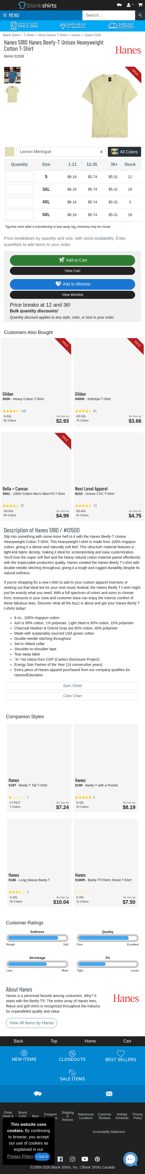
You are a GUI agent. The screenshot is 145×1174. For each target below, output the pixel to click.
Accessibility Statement (109, 1132)
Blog (35, 1116)
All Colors (124, 152)
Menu (10, 15)
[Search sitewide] (108, 15)
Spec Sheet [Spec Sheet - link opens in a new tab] (72, 686)
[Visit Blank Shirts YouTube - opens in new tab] (85, 1158)
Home (90, 1041)
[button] (119, 4)
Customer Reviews (104, 1116)
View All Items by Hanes (31, 1023)
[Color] (61, 152)
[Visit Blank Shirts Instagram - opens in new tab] (73, 1158)
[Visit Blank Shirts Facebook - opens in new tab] (61, 1158)
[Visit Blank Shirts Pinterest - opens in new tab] (97, 1158)
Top (54, 1041)
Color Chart (72, 696)
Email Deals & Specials (8, 1116)
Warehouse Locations (86, 1116)
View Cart (72, 271)
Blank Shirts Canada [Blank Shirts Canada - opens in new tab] (98, 1167)
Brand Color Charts (22, 1116)
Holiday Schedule (122, 1116)
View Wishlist (72, 295)
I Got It (42, 1156)
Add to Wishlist (72, 284)
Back (18, 1041)
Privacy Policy (20, 1156)
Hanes (10, 42)
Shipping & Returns (68, 1116)
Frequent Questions (50, 1116)
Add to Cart (72, 260)
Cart (127, 1041)
